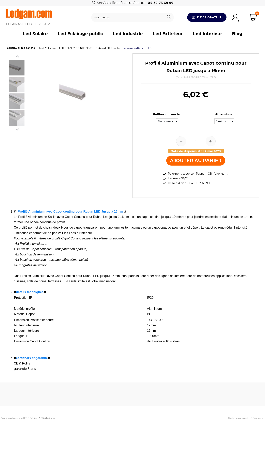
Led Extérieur (168, 33)
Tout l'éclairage (47, 47)
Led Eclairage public (80, 33)
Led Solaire (35, 33)
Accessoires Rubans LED (138, 47)
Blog (237, 33)
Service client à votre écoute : (135, 3)
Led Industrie (128, 33)
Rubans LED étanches (108, 47)
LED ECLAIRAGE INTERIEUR (75, 47)
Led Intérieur (207, 33)
